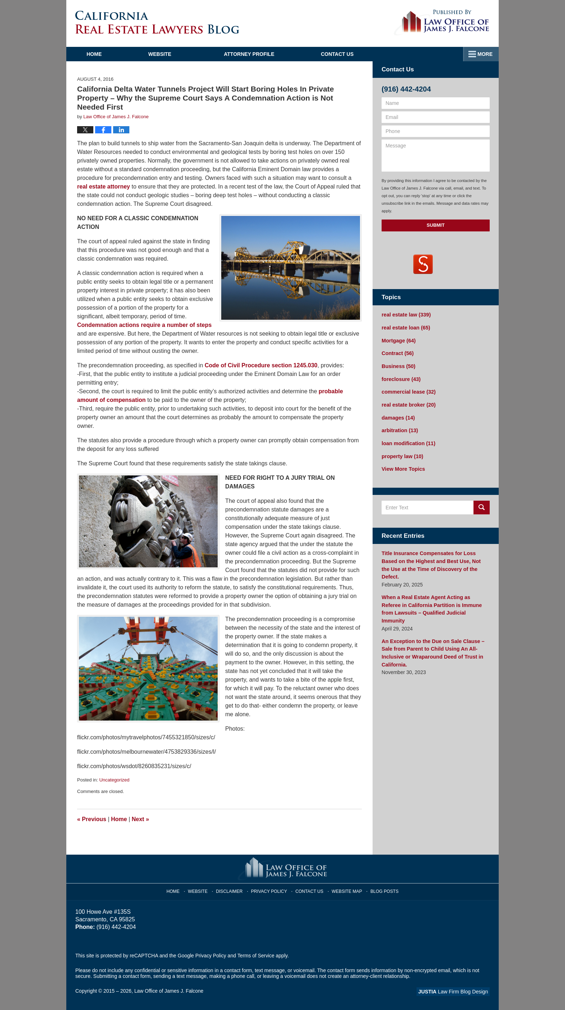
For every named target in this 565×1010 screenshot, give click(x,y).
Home (100, 54)
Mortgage (398, 340)
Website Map (345, 890)
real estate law (405, 315)
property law (402, 453)
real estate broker (408, 403)
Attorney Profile (261, 54)
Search (481, 504)
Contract (397, 352)
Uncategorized (114, 780)
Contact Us (452, 54)
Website (171, 54)
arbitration (399, 428)
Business (398, 365)
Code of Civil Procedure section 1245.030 (261, 365)
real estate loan (405, 327)
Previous (91, 819)
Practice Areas (361, 54)
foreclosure (400, 378)
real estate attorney (103, 186)
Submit (436, 225)
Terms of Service (256, 955)
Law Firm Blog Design (455, 992)
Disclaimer (232, 890)
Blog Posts (382, 890)
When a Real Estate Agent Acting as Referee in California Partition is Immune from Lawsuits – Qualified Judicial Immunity (435, 593)
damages (398, 415)
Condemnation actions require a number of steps (144, 325)
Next (140, 819)
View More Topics (403, 466)
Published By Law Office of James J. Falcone (441, 23)
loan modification (408, 441)
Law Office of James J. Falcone (169, 991)
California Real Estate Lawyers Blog (157, 22)
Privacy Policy (270, 890)
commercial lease (408, 390)
